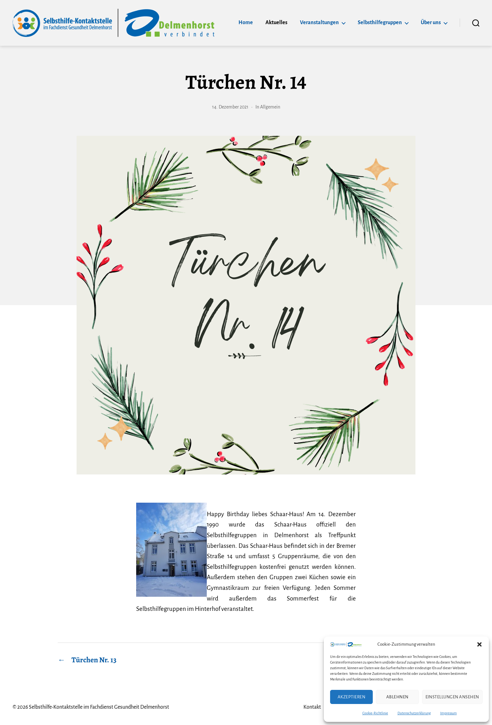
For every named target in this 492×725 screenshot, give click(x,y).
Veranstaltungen (319, 22)
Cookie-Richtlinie (375, 713)
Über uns (431, 22)
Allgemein (270, 106)
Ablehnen (397, 697)
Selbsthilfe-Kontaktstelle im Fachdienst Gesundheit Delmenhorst (99, 707)
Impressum (448, 713)
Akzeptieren (352, 697)
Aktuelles (276, 22)
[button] (479, 644)
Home (245, 22)
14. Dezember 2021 (230, 106)
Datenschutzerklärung (414, 713)
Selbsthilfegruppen (380, 22)
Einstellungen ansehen (452, 697)
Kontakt (312, 707)
